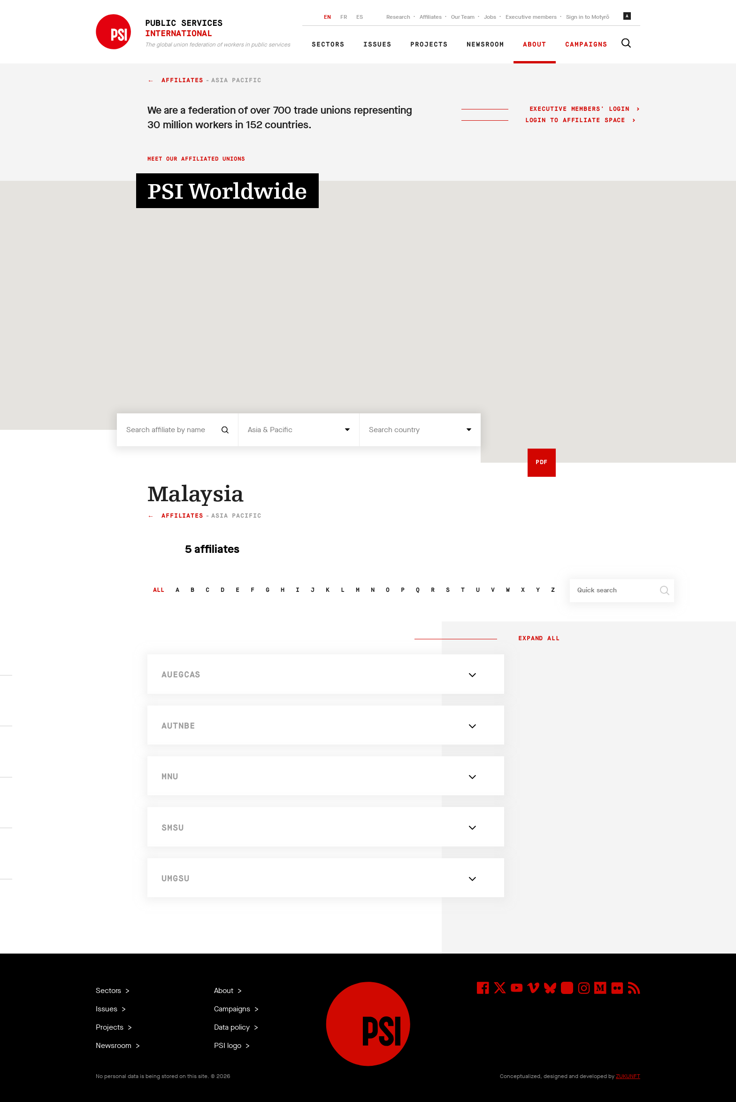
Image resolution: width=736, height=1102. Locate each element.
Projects (429, 44)
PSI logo (228, 1045)
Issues (377, 44)
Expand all (537, 639)
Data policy (233, 1027)
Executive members (531, 17)
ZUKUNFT (628, 1076)
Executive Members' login (579, 109)
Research (398, 17)
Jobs (490, 17)
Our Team (463, 17)
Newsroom (485, 44)
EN (327, 17)
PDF (542, 462)
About (534, 44)
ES (359, 17)
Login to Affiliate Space (577, 120)
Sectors (328, 44)
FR (343, 17)
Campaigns (586, 44)
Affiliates (431, 17)
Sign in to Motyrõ (587, 17)
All (158, 590)
